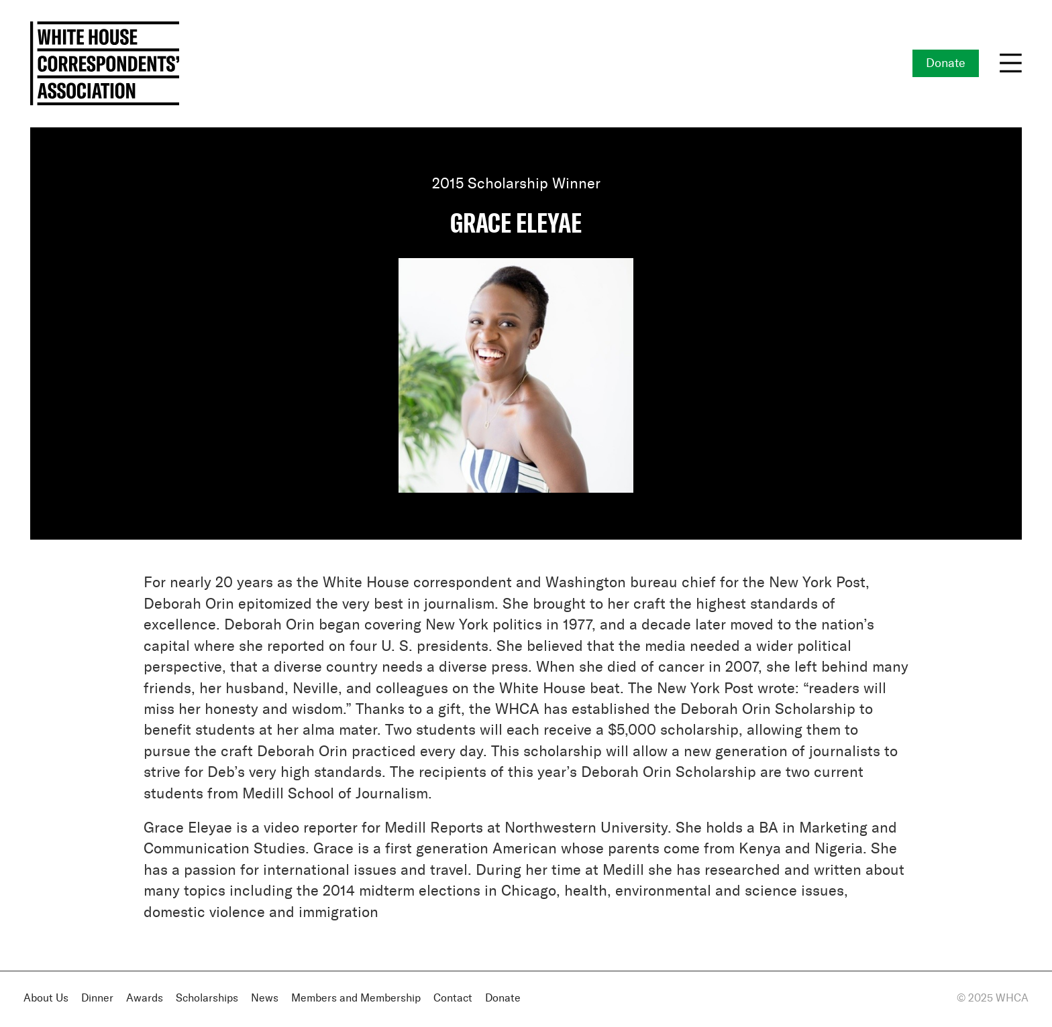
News (264, 998)
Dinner (97, 998)
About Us (45, 998)
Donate (945, 64)
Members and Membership (356, 998)
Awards (144, 998)
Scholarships (207, 998)
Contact (452, 998)
